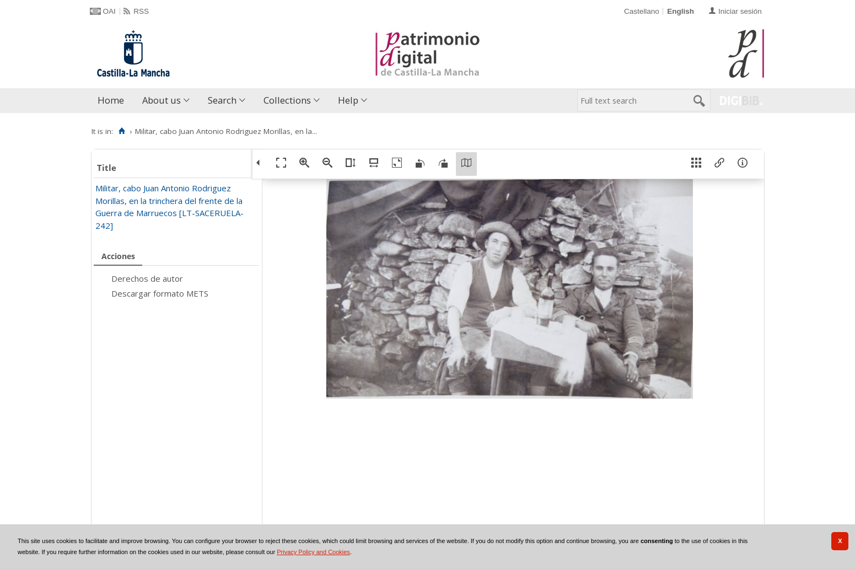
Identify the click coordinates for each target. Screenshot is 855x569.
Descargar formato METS (159, 293)
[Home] (122, 131)
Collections (287, 100)
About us (161, 100)
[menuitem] (113, 100)
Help (348, 100)
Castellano (641, 11)
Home (111, 100)
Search (222, 100)
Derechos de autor (147, 278)
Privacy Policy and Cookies (313, 552)
